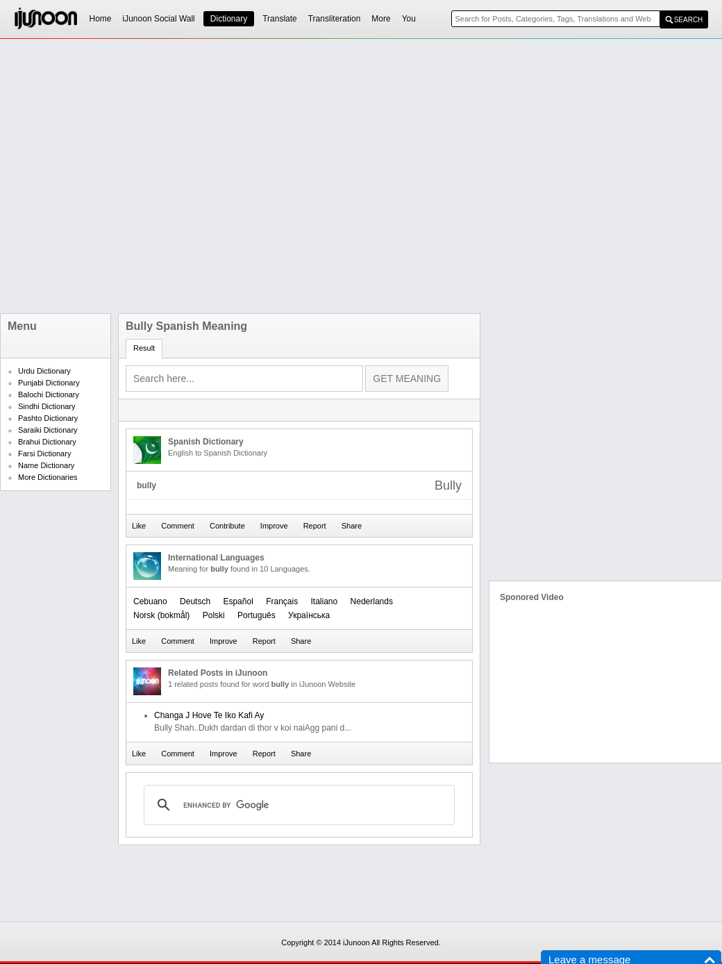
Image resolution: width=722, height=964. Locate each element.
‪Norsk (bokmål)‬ (161, 615)
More (380, 19)
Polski (214, 615)
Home (101, 19)
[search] (297, 805)
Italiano (324, 601)
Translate (279, 19)
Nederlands (372, 601)
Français (282, 601)
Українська (309, 615)
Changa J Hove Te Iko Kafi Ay (209, 715)
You (409, 19)
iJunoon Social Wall (159, 19)
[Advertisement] (154, 176)
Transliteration (334, 19)
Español (238, 601)
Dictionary (228, 19)
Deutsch (195, 601)
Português (256, 615)
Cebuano (150, 601)
